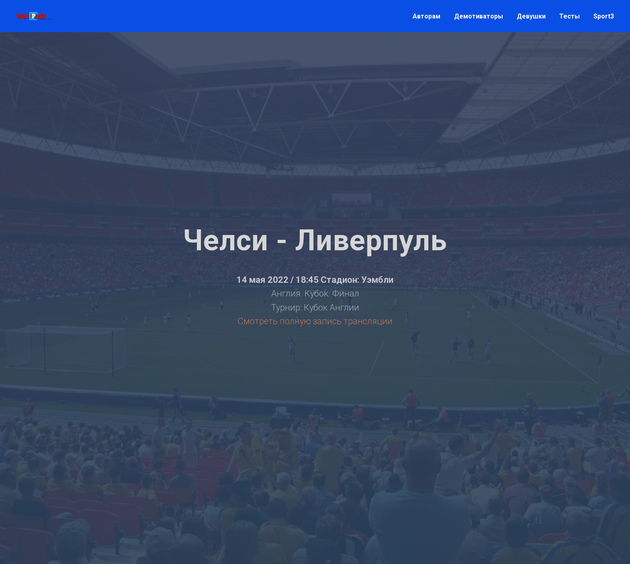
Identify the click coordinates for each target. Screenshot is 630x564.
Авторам (426, 16)
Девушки (531, 16)
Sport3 (603, 16)
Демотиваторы (478, 16)
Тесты (569, 16)
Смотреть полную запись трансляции (315, 321)
